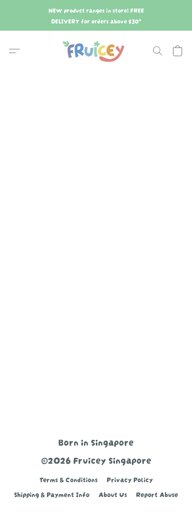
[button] (96, 51)
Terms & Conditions (68, 479)
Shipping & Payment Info (51, 493)
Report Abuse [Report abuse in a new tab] (157, 493)
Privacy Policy (130, 479)
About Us (112, 493)
